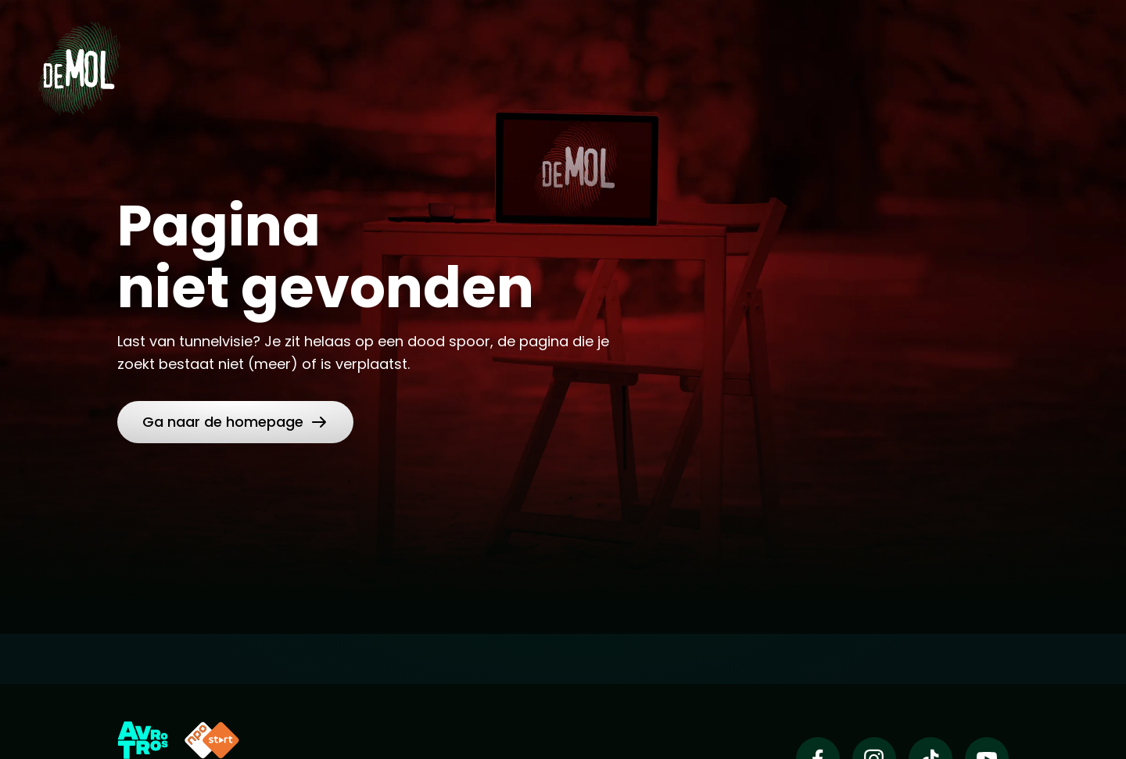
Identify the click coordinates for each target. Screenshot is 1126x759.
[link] (235, 422)
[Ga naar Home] (79, 63)
